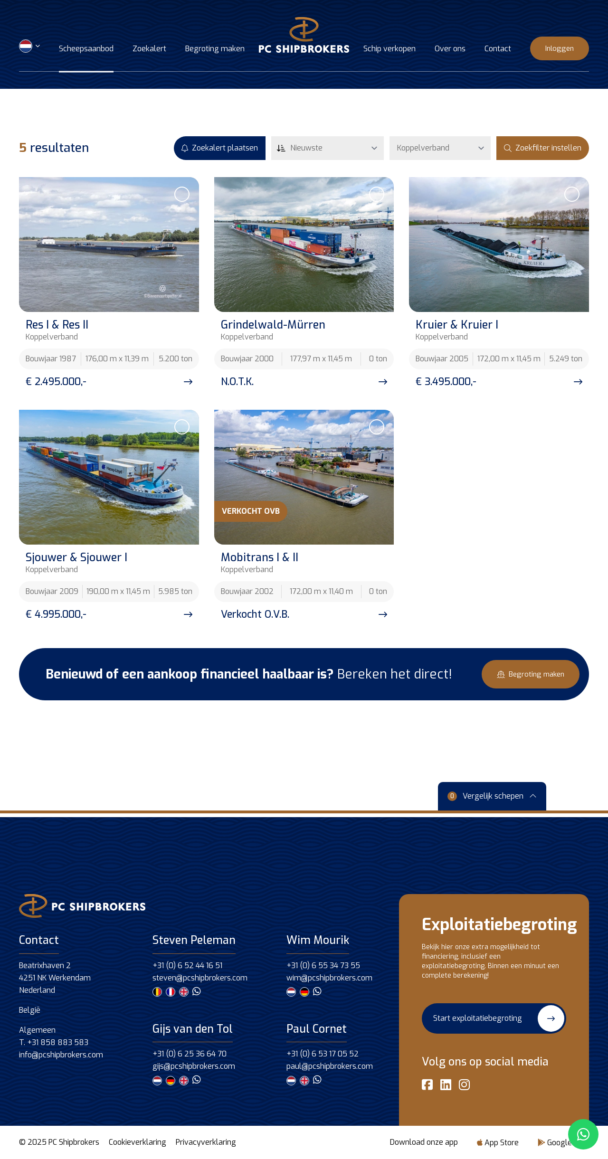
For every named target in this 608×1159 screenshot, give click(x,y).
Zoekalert (149, 49)
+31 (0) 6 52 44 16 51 (187, 966)
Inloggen (559, 48)
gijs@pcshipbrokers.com (193, 1066)
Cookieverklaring (137, 1142)
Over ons (450, 49)
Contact (497, 49)
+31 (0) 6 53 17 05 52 (322, 1054)
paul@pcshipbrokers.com (329, 1066)
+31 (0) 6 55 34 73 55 (323, 966)
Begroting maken (215, 49)
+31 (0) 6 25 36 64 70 (189, 1054)
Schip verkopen (389, 49)
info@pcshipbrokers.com (61, 1055)
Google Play (563, 1143)
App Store (498, 1143)
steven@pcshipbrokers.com (199, 978)
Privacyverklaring (206, 1142)
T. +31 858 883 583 (53, 1042)
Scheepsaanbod (86, 49)
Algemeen (37, 1030)
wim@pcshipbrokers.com (329, 978)
